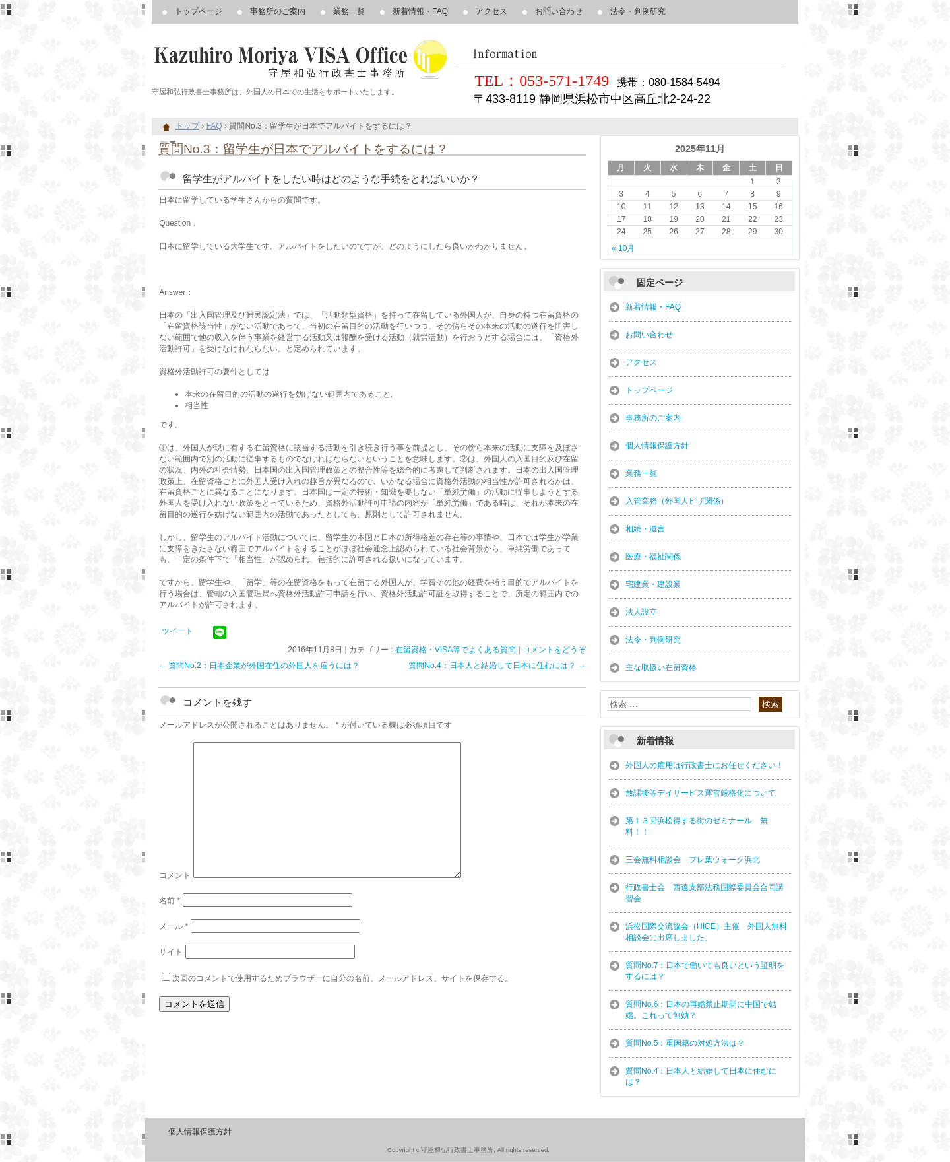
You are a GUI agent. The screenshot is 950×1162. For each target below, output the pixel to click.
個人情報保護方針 (657, 445)
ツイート (177, 631)
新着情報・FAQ (420, 11)
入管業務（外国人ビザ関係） (676, 501)
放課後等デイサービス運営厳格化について (700, 793)
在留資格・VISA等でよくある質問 (455, 649)
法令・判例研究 (638, 11)
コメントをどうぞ (554, 649)
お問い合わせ (559, 11)
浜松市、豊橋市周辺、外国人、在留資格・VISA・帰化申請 (303, 59)
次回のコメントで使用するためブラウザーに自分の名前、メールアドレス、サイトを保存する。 (342, 978)
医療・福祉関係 (653, 556)
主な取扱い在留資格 (661, 667)
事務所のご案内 (277, 11)
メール (173, 926)
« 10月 (623, 248)
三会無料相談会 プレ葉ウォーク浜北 (692, 859)
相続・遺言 (645, 528)
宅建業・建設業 (653, 584)
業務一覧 (349, 11)
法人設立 (641, 612)
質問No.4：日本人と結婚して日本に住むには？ (497, 665)
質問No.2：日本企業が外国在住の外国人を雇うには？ (259, 665)
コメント (175, 875)
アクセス (491, 11)
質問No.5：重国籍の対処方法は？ (685, 1043)
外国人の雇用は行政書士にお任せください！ (704, 765)
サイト (171, 952)
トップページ (198, 11)
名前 (169, 900)
